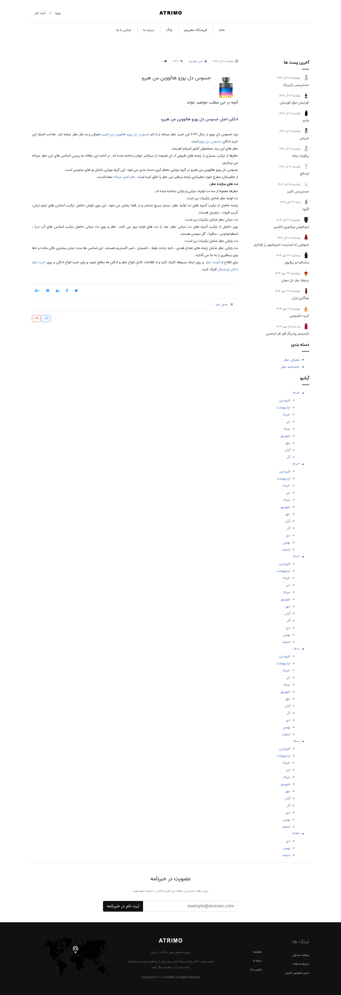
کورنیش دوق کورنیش (294, 102)
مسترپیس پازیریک (296, 85)
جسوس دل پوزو (210, 141)
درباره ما (148, 30)
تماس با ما (123, 30)
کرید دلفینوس (299, 316)
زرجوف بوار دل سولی (295, 280)
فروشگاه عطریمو (195, 30)
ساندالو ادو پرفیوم (297, 262)
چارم (306, 120)
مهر (287, 443)
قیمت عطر (212, 262)
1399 (296, 834)
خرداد (286, 414)
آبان (287, 450)
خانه (222, 30)
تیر (288, 422)
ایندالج (304, 173)
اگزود (305, 209)
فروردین (284, 400)
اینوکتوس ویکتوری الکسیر (291, 227)
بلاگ (169, 30)
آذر (288, 457)
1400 (296, 741)
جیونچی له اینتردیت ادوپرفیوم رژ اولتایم (281, 245)
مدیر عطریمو (196, 61)
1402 (296, 557)
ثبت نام (40, 13)
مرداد (286, 429)
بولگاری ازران (300, 298)
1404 (296, 393)
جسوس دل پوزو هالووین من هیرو (176, 78)
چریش (304, 138)
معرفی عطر (292, 360)
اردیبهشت (283, 407)
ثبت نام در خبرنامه (123, 906)
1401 (296, 649)
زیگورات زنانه (300, 156)
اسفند (286, 549)
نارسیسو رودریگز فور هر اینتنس (287, 333)
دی (288, 535)
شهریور (285, 436)
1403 (296, 464)
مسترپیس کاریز (298, 191)
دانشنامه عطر (290, 367)
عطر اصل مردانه (124, 177)
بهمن (286, 542)
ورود (57, 13)
